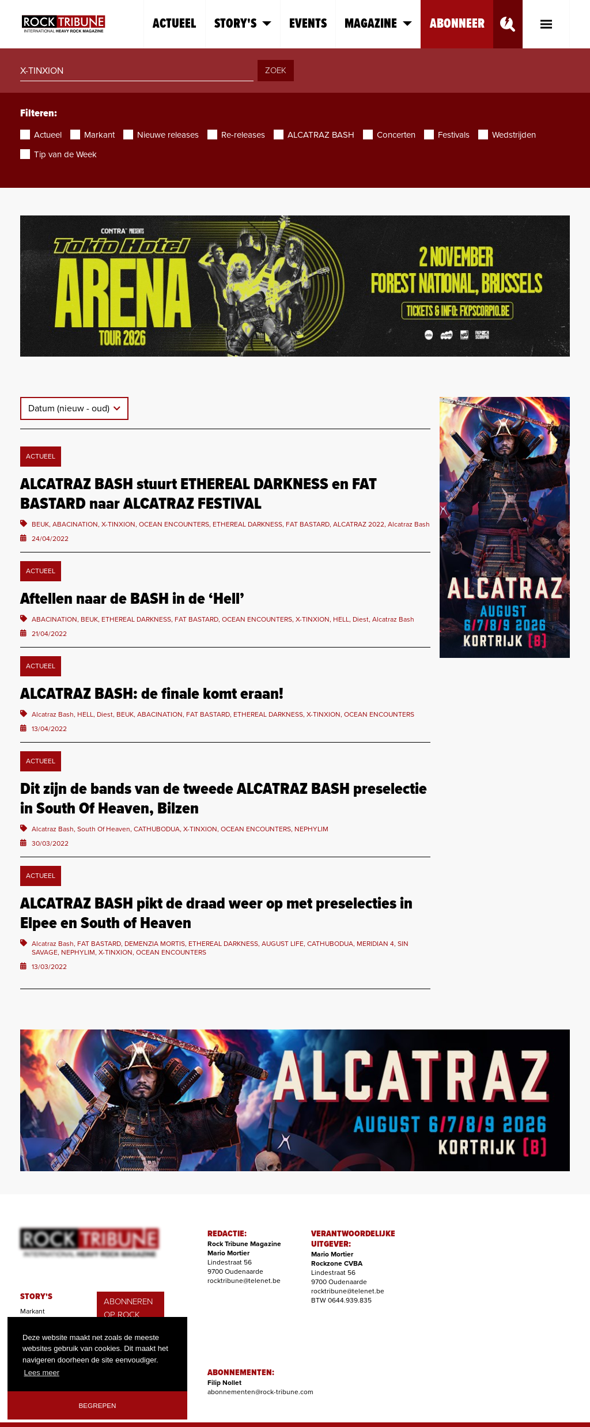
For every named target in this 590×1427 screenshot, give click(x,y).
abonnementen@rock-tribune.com (260, 1392)
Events (308, 24)
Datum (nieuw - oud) (70, 408)
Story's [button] (242, 24)
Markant (32, 1311)
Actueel (174, 24)
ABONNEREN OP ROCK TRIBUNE (128, 1314)
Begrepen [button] (97, 1405)
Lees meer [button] (41, 1372)
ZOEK (275, 70)
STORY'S (36, 1297)
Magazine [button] (378, 24)
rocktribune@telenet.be (244, 1281)
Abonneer (457, 24)
